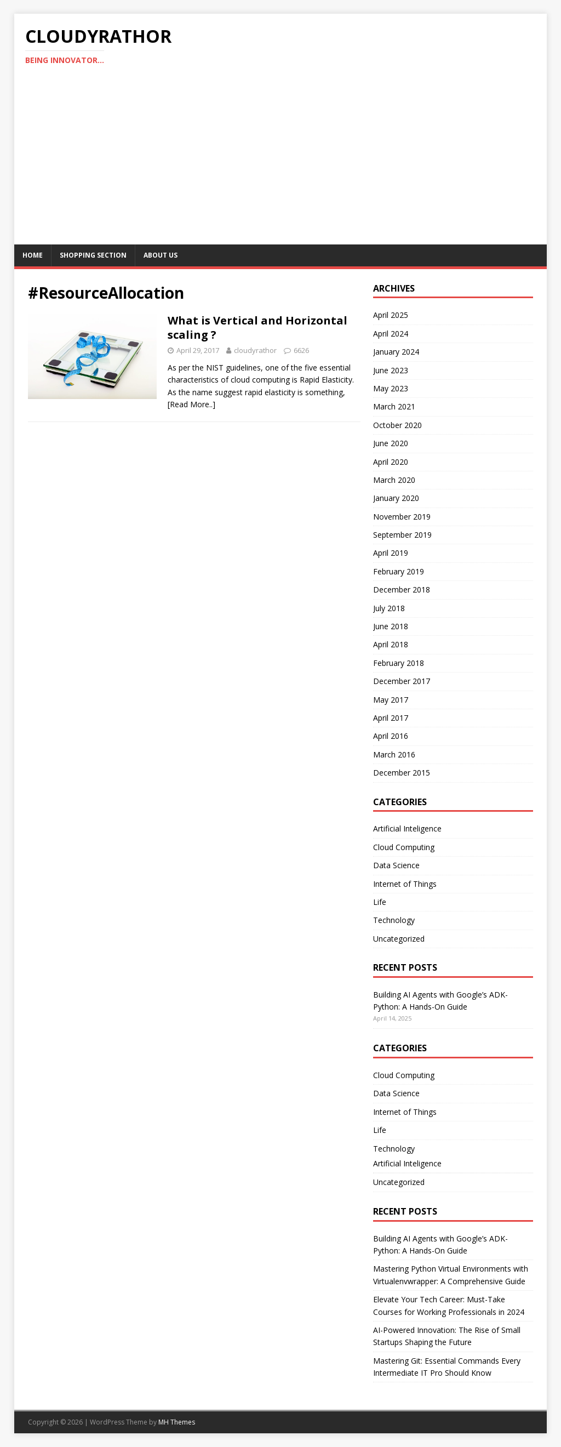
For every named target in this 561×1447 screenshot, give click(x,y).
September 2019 (402, 534)
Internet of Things (405, 884)
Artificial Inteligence (407, 828)
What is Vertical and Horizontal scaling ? (257, 327)
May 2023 (390, 388)
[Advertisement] (280, 162)
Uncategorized (399, 938)
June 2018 (390, 626)
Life (379, 902)
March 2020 (394, 480)
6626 (301, 350)
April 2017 (390, 718)
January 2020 (396, 498)
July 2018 (389, 608)
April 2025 (390, 315)
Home (32, 255)
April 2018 (390, 644)
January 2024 (396, 351)
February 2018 (398, 663)
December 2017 (401, 681)
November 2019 (402, 516)
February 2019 (398, 571)
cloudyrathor (255, 350)
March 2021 (394, 406)
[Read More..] (191, 404)
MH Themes (176, 1422)
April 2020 (390, 462)
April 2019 (390, 553)
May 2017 (390, 699)
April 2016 (390, 736)
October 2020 (397, 425)
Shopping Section (93, 255)
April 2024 (390, 333)
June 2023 (390, 370)
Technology (394, 920)
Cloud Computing (403, 847)
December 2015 (401, 772)
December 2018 (401, 589)
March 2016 (394, 754)
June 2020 (390, 443)
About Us (161, 255)
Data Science (396, 865)
